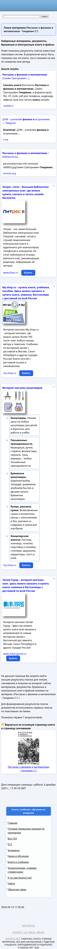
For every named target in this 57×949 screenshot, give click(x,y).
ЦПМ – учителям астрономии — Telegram (26, 121)
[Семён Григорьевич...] (24, 76)
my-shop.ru (9, 373)
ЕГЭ (10, 844)
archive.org (9, 173)
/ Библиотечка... (25, 154)
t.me (5, 139)
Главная (12, 823)
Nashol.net (12, 938)
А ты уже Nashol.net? (20, 877)
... (54, 185)
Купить (28, 272)
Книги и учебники (18, 862)
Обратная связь (17, 889)
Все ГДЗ (12, 838)
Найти (11, 883)
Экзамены (14, 850)
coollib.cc (8, 105)
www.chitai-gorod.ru (14, 653)
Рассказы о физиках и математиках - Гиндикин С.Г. (28, 768)
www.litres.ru (10, 272)
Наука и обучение (18, 856)
